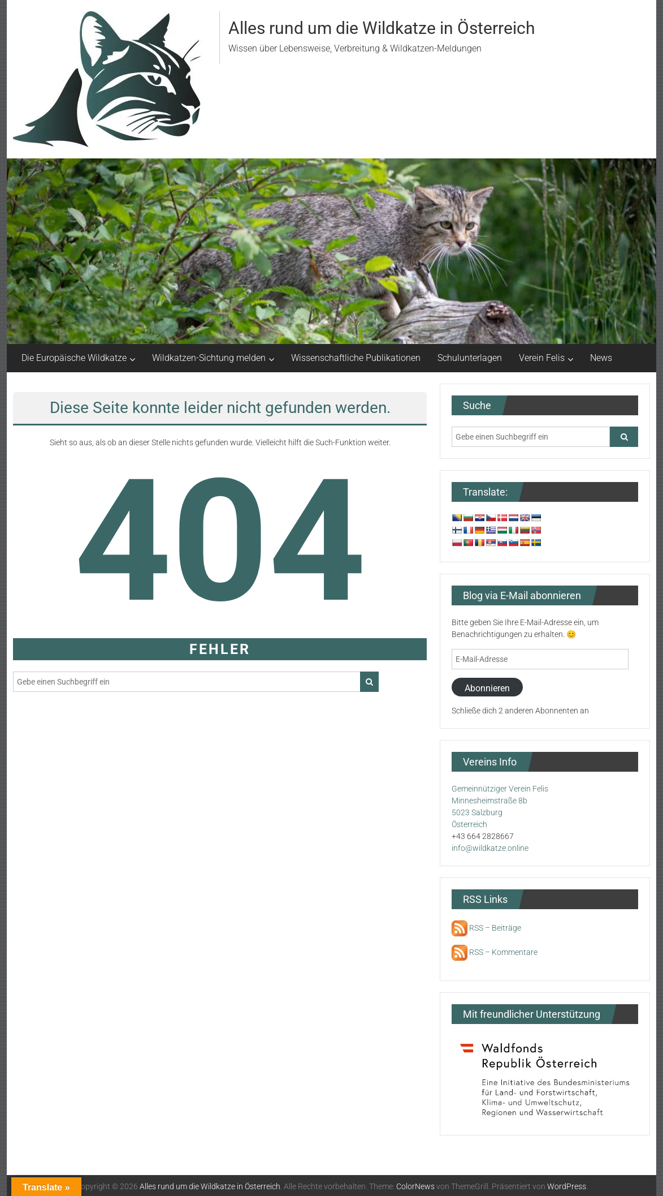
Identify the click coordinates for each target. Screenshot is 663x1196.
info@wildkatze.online (490, 848)
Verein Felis (542, 357)
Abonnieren (487, 688)
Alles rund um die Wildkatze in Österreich (381, 28)
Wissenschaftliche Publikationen (356, 357)
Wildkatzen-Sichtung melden (209, 357)
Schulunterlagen (469, 357)
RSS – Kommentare (495, 952)
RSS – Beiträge (486, 927)
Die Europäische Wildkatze (74, 357)
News (601, 357)
